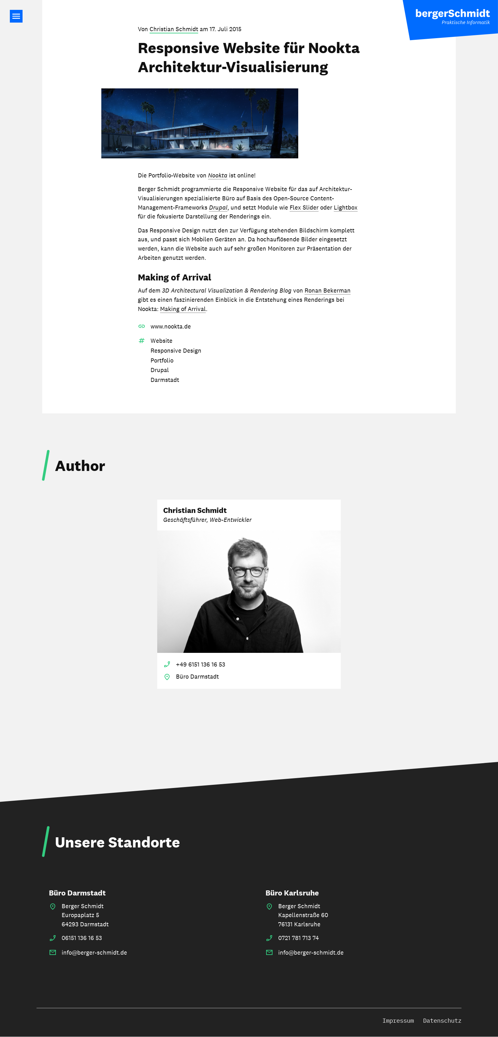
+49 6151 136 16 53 (200, 664)
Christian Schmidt (174, 29)
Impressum (398, 1020)
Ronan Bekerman (328, 290)
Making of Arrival (183, 309)
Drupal (218, 207)
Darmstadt (165, 380)
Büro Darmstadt (77, 893)
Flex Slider (304, 207)
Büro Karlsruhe (292, 893)
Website (161, 340)
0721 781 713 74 (298, 938)
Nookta (217, 175)
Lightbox (346, 207)
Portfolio (162, 360)
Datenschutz (442, 1020)
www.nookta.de (171, 326)
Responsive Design (176, 350)
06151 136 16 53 (82, 938)
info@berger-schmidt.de (94, 952)
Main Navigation (16, 16)
